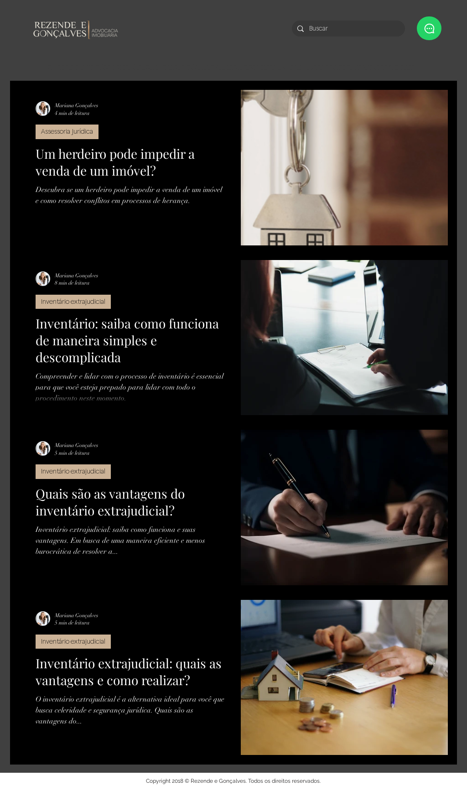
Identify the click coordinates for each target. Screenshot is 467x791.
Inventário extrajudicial (73, 301)
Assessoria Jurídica (67, 131)
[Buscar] (347, 28)
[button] (429, 28)
